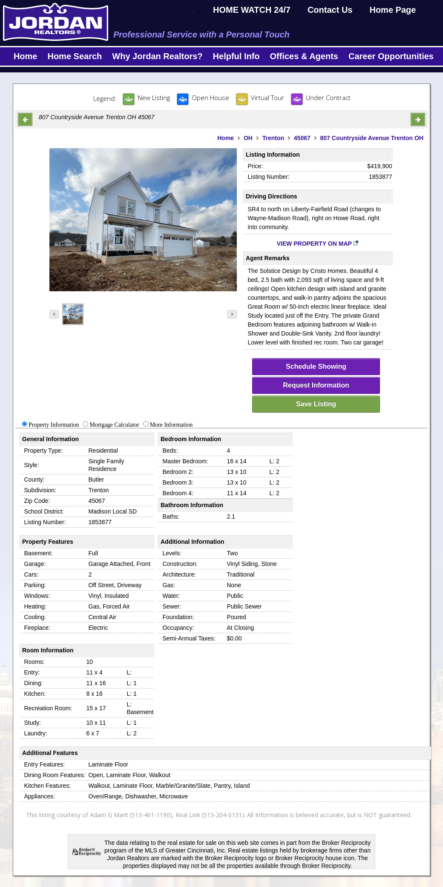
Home (25, 56)
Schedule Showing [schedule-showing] (316, 366)
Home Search (74, 56)
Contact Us (330, 9)
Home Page (392, 9)
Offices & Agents (304, 56)
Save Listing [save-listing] (316, 404)
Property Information (54, 425)
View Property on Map (318, 243)
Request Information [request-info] (316, 385)
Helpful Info (236, 56)
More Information (171, 425)
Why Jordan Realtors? (157, 56)
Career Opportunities (391, 56)
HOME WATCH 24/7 (252, 9)
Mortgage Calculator (114, 425)
